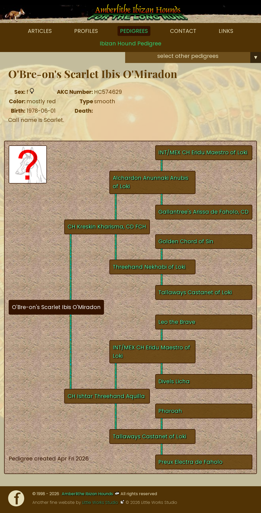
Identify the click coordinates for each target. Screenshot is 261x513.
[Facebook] (16, 499)
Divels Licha (174, 381)
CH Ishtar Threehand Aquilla (106, 396)
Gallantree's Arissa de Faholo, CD (203, 211)
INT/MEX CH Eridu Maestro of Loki (202, 152)
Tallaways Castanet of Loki (195, 292)
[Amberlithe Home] (137, 13)
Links (226, 31)
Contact (183, 31)
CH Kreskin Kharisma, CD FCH (107, 226)
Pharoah (170, 411)
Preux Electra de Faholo (190, 462)
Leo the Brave (176, 322)
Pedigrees (134, 31)
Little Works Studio (100, 502)
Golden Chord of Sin (185, 241)
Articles (40, 31)
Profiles (86, 31)
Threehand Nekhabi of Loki (149, 267)
